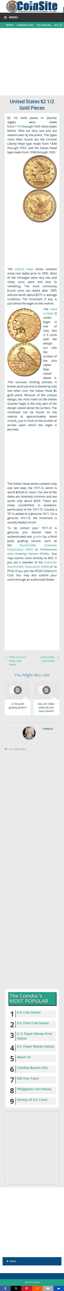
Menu (11, 17)
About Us (24, 1057)
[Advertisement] (32, 62)
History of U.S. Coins (32, 1100)
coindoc (47, 728)
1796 (18, 126)
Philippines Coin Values (34, 1089)
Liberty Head (24, 269)
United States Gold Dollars (47, 659)
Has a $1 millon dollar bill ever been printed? (46, 707)
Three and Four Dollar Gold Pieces (17, 660)
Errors (10, 25)
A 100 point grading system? (18, 705)
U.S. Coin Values (29, 1012)
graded (38, 536)
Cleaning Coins (25, 25)
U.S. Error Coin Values (33, 1023)
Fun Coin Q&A (44, 25)
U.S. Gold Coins (17, 749)
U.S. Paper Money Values (35, 1046)
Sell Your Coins (28, 1078)
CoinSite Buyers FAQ (32, 1068)
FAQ (56, 25)
